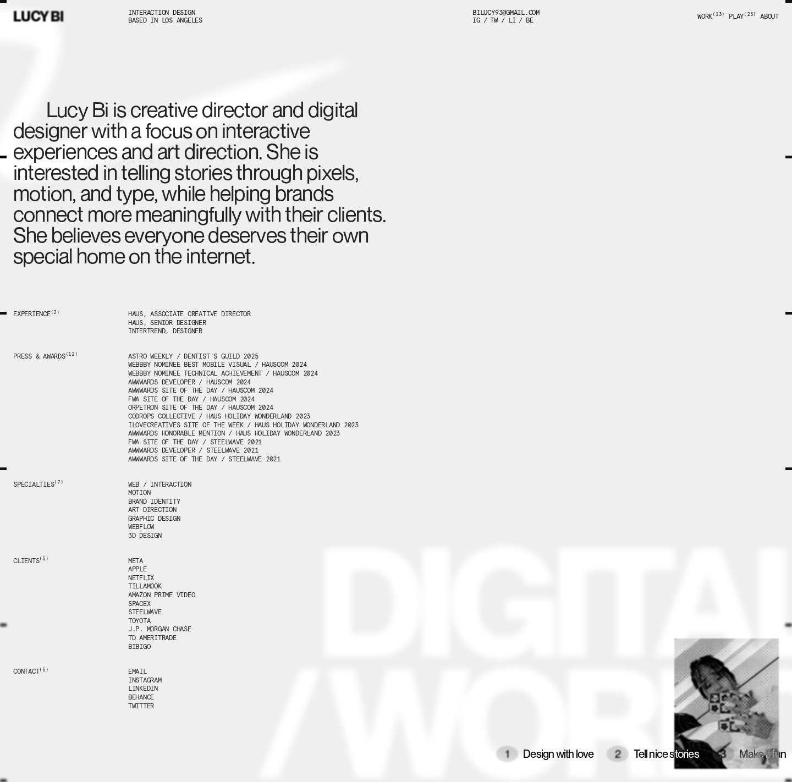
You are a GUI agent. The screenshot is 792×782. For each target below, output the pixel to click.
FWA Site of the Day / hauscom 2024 (191, 399)
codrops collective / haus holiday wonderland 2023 (219, 416)
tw (494, 20)
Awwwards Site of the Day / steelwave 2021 (204, 459)
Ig (476, 20)
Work (711, 16)
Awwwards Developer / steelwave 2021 (193, 450)
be (530, 20)
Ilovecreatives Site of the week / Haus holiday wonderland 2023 (243, 425)
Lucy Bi (38, 16)
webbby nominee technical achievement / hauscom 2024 (223, 373)
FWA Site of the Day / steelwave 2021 (195, 442)
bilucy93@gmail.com (506, 12)
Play (742, 16)
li (512, 20)
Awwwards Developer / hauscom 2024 (189, 382)
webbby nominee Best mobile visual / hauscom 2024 (217, 364)
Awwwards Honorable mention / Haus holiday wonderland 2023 (234, 433)
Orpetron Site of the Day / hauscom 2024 (200, 407)
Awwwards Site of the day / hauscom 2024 (200, 390)
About (769, 16)
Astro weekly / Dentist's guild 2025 (193, 356)
